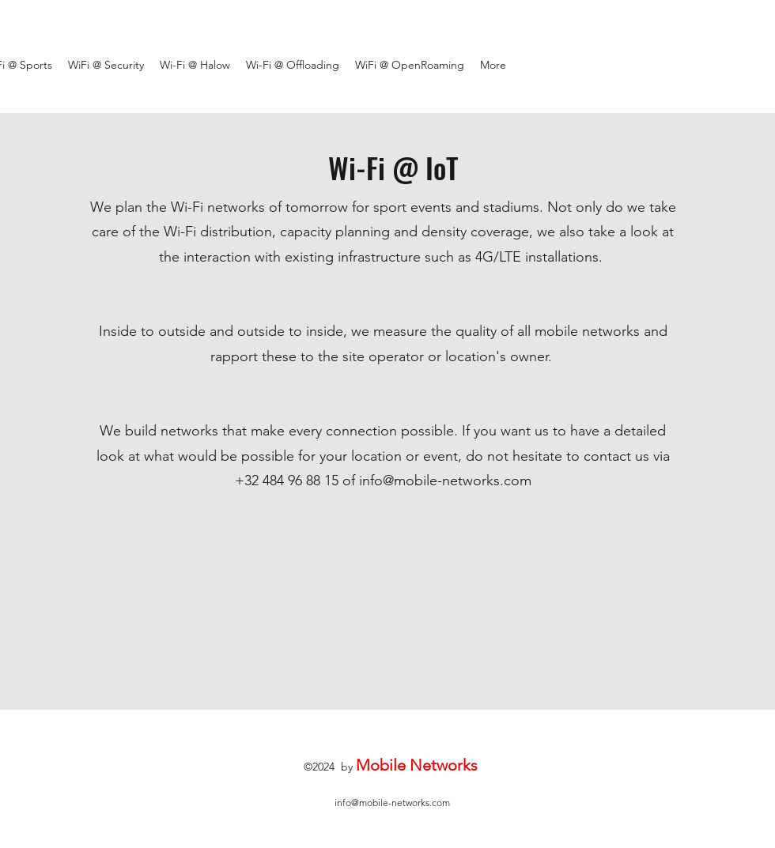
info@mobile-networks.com (445, 480)
